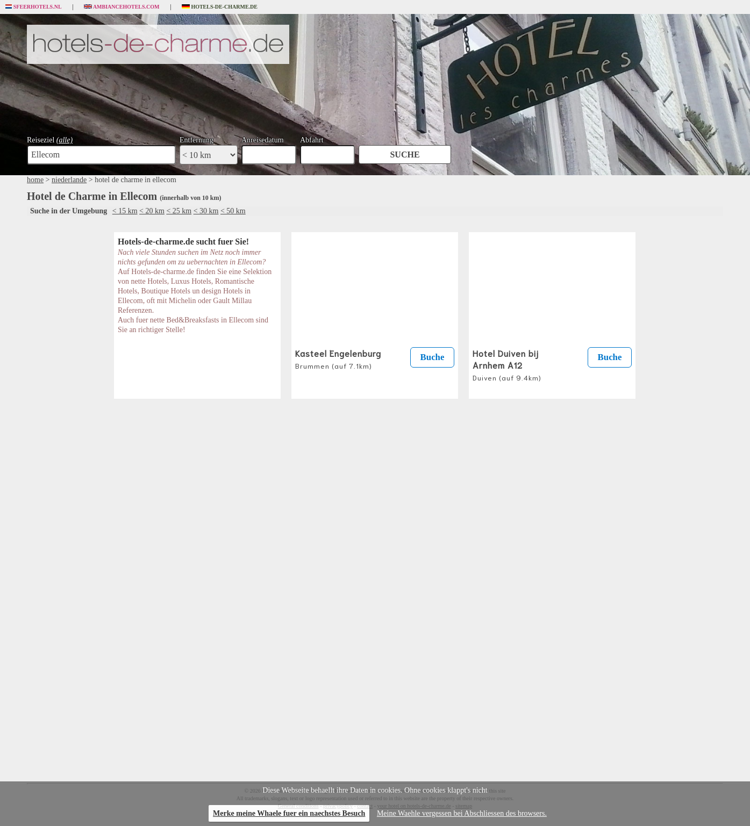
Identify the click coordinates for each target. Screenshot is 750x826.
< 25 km (178, 211)
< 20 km (152, 211)
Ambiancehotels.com (122, 7)
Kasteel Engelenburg (338, 358)
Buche (432, 357)
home (35, 180)
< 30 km (206, 211)
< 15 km (125, 211)
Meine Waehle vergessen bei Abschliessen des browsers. (462, 813)
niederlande (69, 180)
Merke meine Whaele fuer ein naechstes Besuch (289, 813)
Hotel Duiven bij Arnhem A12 (507, 364)
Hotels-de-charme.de (220, 7)
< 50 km (233, 211)
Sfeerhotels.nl (33, 7)
